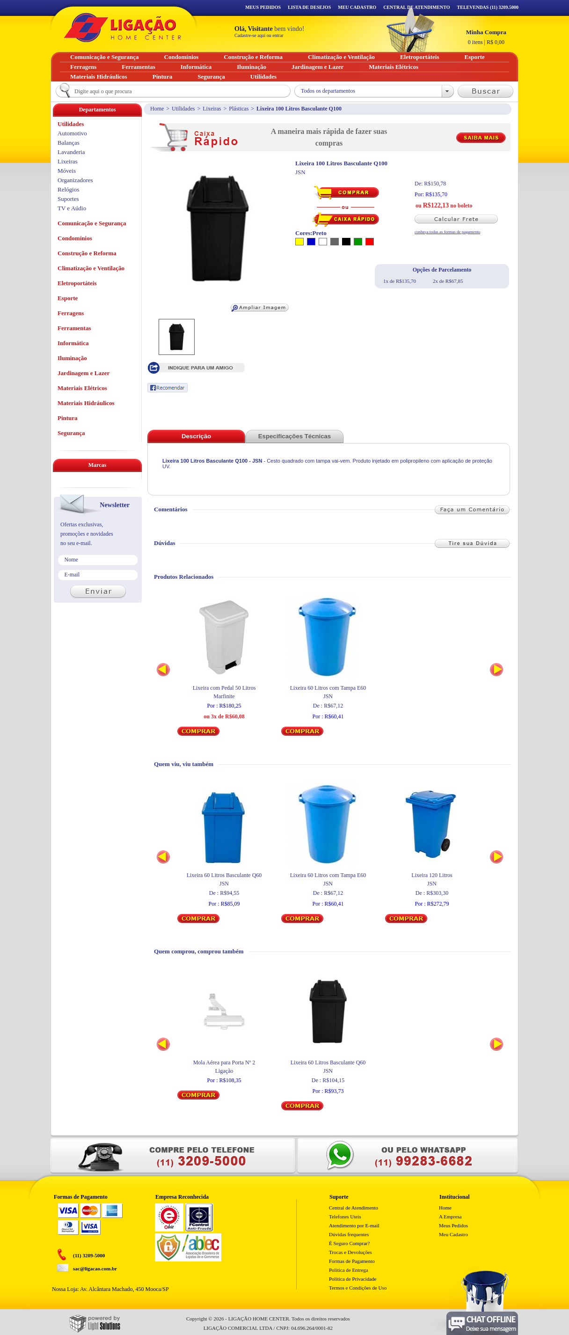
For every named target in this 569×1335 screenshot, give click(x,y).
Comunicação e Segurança (92, 223)
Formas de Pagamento (352, 1261)
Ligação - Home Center (122, 27)
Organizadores (75, 180)
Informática (73, 343)
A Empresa (450, 1216)
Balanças (69, 142)
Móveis (67, 170)
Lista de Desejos (309, 7)
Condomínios (75, 238)
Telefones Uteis (345, 1216)
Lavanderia (71, 151)
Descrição (196, 436)
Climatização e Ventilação (91, 268)
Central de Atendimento (353, 1207)
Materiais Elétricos (82, 387)
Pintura (68, 417)
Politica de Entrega (348, 1270)
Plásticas (238, 108)
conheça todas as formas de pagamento (447, 231)
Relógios (68, 189)
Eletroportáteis (77, 283)
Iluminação (72, 357)
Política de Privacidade (352, 1279)
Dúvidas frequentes (349, 1234)
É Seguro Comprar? (349, 1243)
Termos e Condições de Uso (358, 1288)
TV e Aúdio (72, 208)
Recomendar (167, 387)
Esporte (68, 298)
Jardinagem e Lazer (83, 372)
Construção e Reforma (87, 253)
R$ (486, 37)
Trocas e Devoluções (350, 1252)
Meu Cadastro (357, 7)
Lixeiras (212, 108)
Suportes (68, 198)
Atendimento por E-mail (354, 1225)
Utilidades (183, 108)
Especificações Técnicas (294, 436)
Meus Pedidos (263, 7)
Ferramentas (74, 328)
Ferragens (71, 313)
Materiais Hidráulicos (86, 402)
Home (157, 108)
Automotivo (72, 133)
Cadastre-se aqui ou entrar (259, 35)
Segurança (71, 432)
